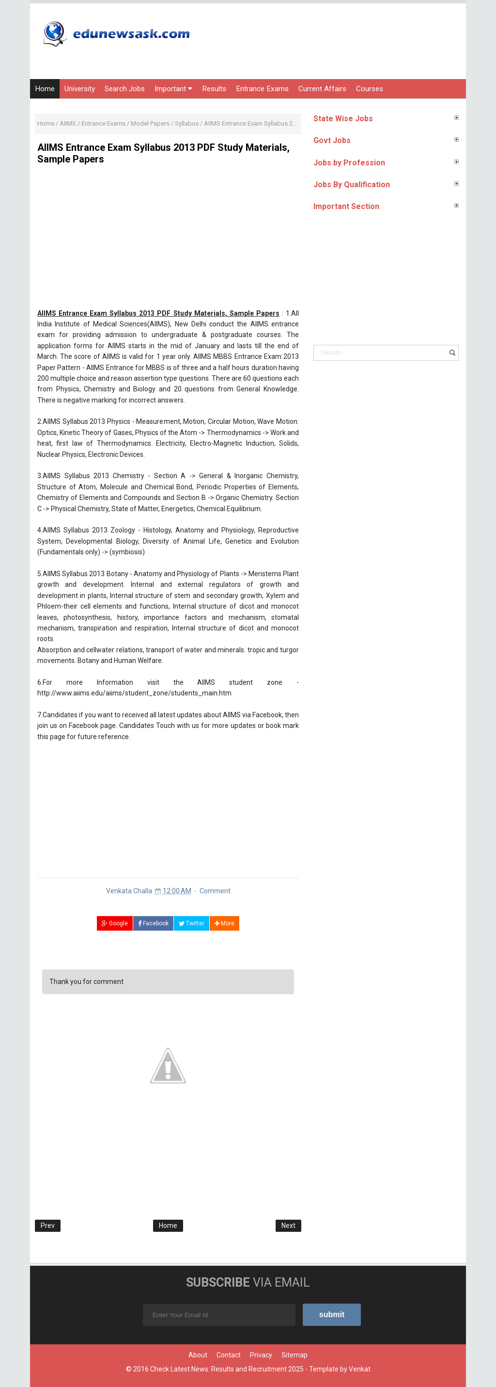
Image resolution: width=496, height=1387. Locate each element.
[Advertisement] (168, 240)
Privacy (261, 1355)
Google (115, 923)
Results (214, 88)
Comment (215, 891)
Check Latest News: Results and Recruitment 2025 (227, 1369)
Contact (229, 1355)
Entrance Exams (262, 88)
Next (288, 1225)
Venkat (360, 1369)
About (197, 1355)
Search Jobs (125, 88)
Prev (48, 1225)
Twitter (191, 923)
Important (173, 88)
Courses (369, 88)
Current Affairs (322, 88)
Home (45, 88)
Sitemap (294, 1355)
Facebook (153, 923)
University (79, 88)
